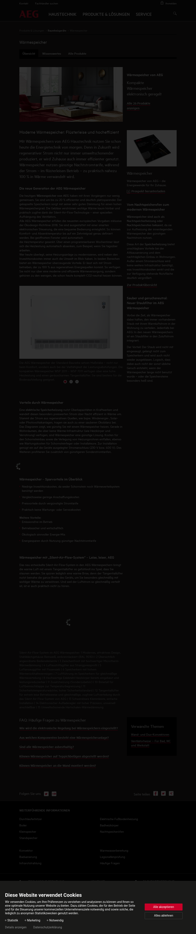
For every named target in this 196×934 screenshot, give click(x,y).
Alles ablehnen (163, 915)
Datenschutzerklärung (47, 927)
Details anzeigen (15, 927)
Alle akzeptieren (163, 907)
